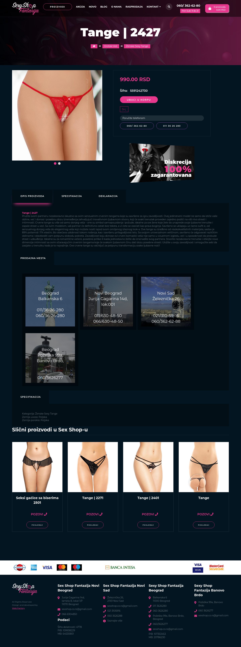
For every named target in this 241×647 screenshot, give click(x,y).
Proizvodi (57, 7)
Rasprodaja (134, 6)
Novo (92, 6)
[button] (55, 163)
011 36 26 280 (172, 126)
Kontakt (154, 6)
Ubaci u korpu (139, 99)
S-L (124, 109)
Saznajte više (114, 620)
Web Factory (18, 608)
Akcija (80, 6)
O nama (116, 6)
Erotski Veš (110, 46)
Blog (103, 6)
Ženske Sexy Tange (137, 46)
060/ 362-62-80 (188, 6)
